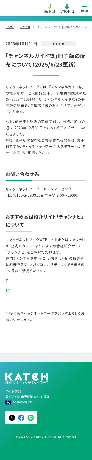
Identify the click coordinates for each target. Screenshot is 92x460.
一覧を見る (22, 344)
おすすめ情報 (24, 300)
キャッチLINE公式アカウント (36, 290)
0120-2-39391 (23, 402)
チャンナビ (21, 280)
